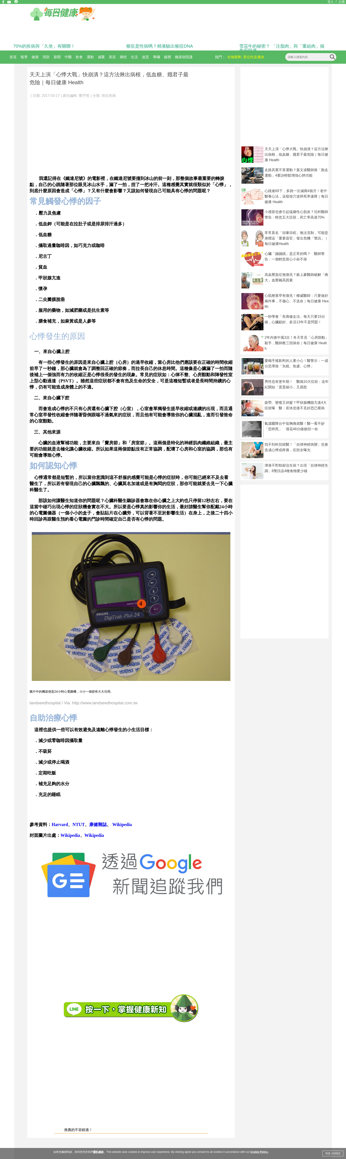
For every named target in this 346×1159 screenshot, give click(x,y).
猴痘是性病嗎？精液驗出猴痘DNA (159, 46)
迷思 (145, 57)
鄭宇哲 (84, 95)
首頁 (13, 57)
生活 (134, 57)
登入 (330, 2)
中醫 (68, 57)
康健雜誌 (98, 824)
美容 (112, 57)
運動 (90, 57)
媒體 (167, 57)
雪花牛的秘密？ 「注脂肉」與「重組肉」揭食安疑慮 (281, 48)
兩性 (123, 57)
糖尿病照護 (184, 57)
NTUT (78, 824)
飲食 (79, 57)
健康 (35, 57)
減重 (101, 57)
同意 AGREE (332, 1153)
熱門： (220, 57)
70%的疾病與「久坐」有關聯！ (44, 46)
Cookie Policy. (259, 1151)
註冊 (342, 2)
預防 (46, 57)
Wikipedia (121, 824)
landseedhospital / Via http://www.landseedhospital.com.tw (83, 703)
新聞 (57, 57)
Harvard (60, 824)
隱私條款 (98, 1151)
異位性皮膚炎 (253, 57)
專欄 (156, 57)
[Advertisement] (131, 134)
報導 (24, 57)
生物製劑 (234, 57)
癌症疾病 (109, 95)
